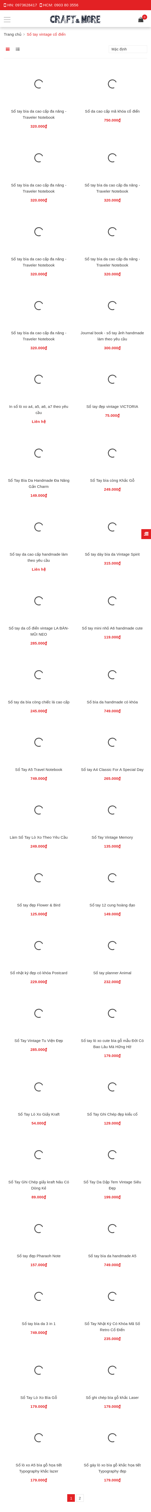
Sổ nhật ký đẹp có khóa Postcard (38, 972)
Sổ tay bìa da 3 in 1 (39, 1323)
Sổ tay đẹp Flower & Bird (38, 905)
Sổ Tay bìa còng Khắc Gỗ (112, 480)
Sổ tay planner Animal (112, 972)
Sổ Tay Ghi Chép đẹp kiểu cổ (112, 1114)
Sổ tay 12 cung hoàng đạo (112, 905)
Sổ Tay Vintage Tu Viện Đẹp (39, 1040)
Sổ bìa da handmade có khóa (112, 702)
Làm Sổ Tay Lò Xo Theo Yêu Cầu (38, 837)
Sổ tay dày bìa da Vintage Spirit (112, 554)
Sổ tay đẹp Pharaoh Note (39, 1255)
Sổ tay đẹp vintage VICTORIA (112, 406)
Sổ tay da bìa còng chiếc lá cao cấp (39, 702)
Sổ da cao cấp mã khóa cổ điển (112, 111)
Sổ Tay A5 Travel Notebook (38, 769)
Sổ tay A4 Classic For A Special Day (112, 769)
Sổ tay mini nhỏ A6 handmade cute (112, 628)
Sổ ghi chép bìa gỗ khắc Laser (112, 1397)
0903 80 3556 (66, 5)
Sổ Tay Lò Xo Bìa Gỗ (38, 1397)
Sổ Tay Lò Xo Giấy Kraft (39, 1114)
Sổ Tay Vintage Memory (112, 837)
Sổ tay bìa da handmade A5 (112, 1255)
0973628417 (26, 5)
